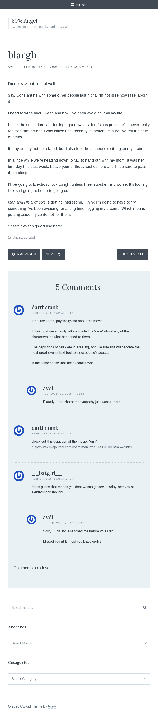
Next (51, 254)
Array (52, 706)
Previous (26, 254)
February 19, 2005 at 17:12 (52, 312)
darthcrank (45, 307)
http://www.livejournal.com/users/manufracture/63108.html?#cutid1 (82, 447)
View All (133, 254)
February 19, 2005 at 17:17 (52, 433)
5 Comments (82, 66)
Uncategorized (23, 237)
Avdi (12, 66)
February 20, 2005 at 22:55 (64, 393)
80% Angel (24, 20)
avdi (48, 388)
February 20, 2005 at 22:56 (64, 523)
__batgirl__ (47, 473)
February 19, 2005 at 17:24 (52, 478)
